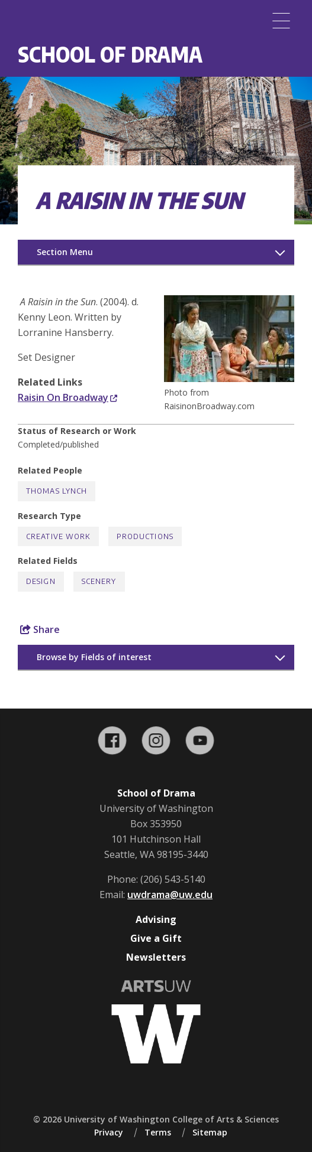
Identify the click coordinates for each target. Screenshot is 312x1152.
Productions (145, 536)
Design (41, 581)
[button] (229, 378)
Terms (157, 1132)
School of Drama (110, 54)
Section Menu (65, 251)
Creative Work (58, 536)
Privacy (108, 1132)
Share (40, 629)
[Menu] (281, 21)
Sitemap (209, 1132)
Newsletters (156, 957)
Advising (156, 919)
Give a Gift (156, 938)
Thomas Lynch (56, 491)
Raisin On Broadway (67, 397)
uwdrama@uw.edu (170, 894)
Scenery (99, 581)
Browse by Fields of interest (94, 657)
